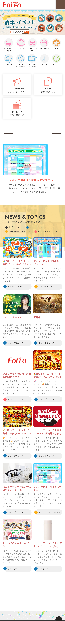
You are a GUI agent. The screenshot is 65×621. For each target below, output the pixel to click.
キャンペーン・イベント (18, 231)
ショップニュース (36, 227)
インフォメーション (45, 231)
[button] (25, 33)
